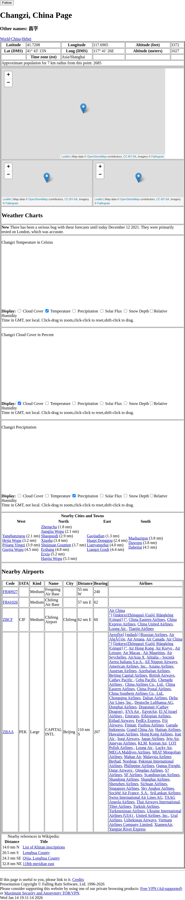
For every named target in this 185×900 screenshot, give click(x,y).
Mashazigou (138, 538)
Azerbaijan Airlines (154, 671)
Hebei (26, 39)
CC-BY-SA (129, 156)
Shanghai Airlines (155, 779)
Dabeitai (135, 547)
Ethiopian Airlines (156, 716)
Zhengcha (49, 527)
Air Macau (132, 653)
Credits (78, 879)
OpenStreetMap (97, 156)
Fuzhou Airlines (151, 725)
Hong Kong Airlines (156, 734)
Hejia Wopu (11, 540)
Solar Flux (113, 311)
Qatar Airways (121, 770)
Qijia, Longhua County (41, 858)
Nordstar (129, 761)
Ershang (47, 549)
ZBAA (8, 732)
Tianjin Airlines (141, 628)
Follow (7, 3)
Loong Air (118, 628)
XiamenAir (163, 824)
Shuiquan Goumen (56, 545)
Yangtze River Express (127, 829)
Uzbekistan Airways (140, 820)
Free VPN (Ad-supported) (161, 888)
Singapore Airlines (124, 788)
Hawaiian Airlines (123, 734)
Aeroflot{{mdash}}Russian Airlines (138, 634)
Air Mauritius (154, 653)
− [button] (8, 83)
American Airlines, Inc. (128, 666)
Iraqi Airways (128, 738)
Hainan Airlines (167, 729)
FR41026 (10, 602)
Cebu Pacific (146, 680)
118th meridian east (38, 864)
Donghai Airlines (123, 707)
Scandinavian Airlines (161, 775)
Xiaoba (47, 540)
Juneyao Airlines (122, 743)
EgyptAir (149, 711)
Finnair (130, 725)
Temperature (60, 311)
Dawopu (135, 543)
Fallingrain (157, 156)
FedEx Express (148, 720)
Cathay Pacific (121, 680)
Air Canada (155, 639)
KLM (142, 743)
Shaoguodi (49, 536)
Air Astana (135, 639)
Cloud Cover (33, 311)
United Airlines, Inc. (152, 815)
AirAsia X (136, 657)
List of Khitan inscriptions (44, 847)
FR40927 (10, 592)
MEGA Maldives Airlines (129, 752)
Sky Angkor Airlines (157, 788)
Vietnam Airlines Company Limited (140, 822)
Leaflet (66, 156)
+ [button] (8, 75)
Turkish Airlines (146, 806)
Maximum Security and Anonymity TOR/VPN (41, 893)
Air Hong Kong (141, 648)
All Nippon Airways (161, 662)
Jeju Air (172, 738)
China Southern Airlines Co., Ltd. (136, 693)
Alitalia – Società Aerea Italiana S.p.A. (141, 659)
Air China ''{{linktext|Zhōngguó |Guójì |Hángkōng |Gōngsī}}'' (141, 615)
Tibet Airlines (120, 806)
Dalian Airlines (155, 698)
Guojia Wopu (13, 549)
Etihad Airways (121, 720)
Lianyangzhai (98, 545)
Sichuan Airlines (153, 784)
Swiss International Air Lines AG (135, 797)
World (5, 39)
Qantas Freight (168, 766)
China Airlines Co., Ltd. (144, 684)
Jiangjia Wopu (52, 531)
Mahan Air (132, 757)
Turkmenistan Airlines (127, 811)
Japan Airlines (152, 738)
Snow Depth (139, 311)
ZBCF (8, 619)
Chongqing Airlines (125, 698)
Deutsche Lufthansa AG (153, 702)
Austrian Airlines (123, 671)
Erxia (45, 554)
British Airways (161, 675)
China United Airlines (154, 624)
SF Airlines (133, 775)
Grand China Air (140, 729)
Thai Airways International (158, 802)
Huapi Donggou (100, 540)
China (16, 39)
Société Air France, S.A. (128, 793)
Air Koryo (164, 648)
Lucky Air (163, 748)
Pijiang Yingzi (13, 545)
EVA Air (132, 711)
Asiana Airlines (160, 666)
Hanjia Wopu (51, 558)
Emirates (132, 716)
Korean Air (158, 743)
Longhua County (36, 853)
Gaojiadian (95, 536)
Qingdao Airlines (149, 770)
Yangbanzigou (13, 536)
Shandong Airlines (124, 779)
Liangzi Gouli (98, 549)
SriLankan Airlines (165, 793)
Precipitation (87, 311)
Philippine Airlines (139, 766)
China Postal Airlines (154, 689)
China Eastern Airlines (147, 619)
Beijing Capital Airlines (128, 675)
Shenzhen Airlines (123, 784)
